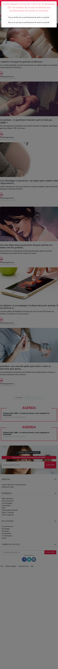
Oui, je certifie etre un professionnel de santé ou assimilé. (29, 17)
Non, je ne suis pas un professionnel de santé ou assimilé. (29, 22)
